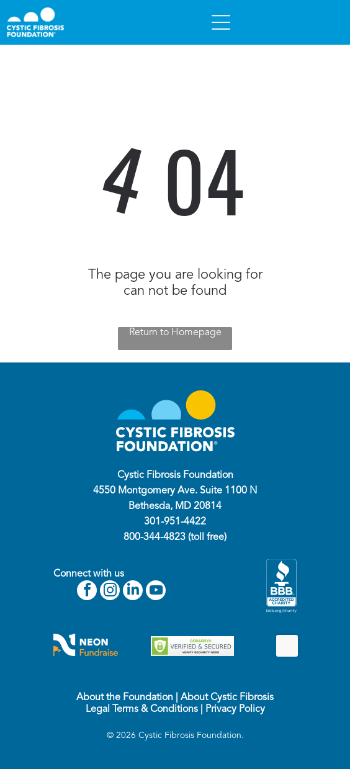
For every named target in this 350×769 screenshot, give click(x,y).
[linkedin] (133, 591)
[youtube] (156, 591)
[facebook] (87, 591)
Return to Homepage (175, 333)
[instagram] (110, 591)
